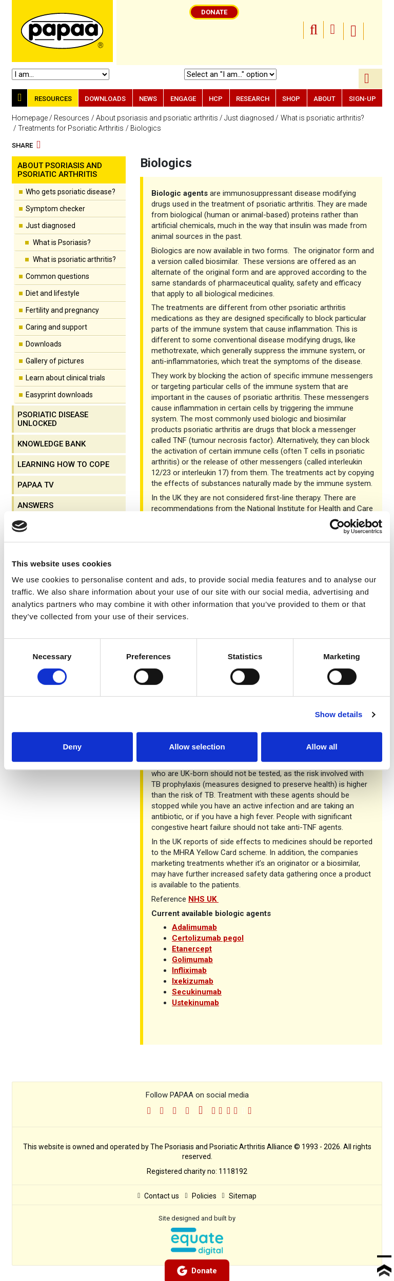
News (148, 99)
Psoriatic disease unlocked (52, 419)
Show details (339, 714)
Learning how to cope (63, 464)
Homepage (30, 118)
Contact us (158, 1196)
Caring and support (56, 327)
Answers (35, 505)
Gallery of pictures (55, 361)
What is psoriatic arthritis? (322, 118)
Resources (53, 99)
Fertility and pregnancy (62, 310)
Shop (291, 99)
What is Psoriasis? (62, 242)
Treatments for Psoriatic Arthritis (71, 128)
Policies (200, 1196)
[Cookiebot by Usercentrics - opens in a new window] (337, 526)
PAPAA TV (35, 485)
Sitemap (239, 1196)
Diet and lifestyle (53, 293)
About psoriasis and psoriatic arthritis (157, 118)
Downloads (105, 99)
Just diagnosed (249, 118)
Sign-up (362, 99)
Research (252, 99)
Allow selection (197, 746)
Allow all (322, 746)
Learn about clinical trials (65, 378)
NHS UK (203, 899)
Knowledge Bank (51, 444)
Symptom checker (55, 209)
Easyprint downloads (59, 395)
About (324, 99)
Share (26, 145)
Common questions (57, 276)
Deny (72, 746)
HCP (216, 99)
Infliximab (189, 970)
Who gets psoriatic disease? (70, 192)
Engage (183, 99)
